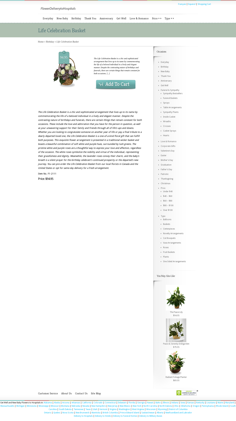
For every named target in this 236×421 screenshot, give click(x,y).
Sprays (166, 103)
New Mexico (125, 406)
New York (137, 406)
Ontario (47, 413)
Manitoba (96, 413)
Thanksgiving (167, 179)
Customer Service (48, 393)
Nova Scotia (68, 413)
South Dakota (65, 409)
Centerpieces (169, 229)
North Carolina (150, 406)
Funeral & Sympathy (170, 90)
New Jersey (113, 406)
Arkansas (76, 403)
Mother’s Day (167, 160)
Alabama (48, 403)
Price (156, 18)
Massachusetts (7, 406)
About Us (66, 393)
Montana (65, 406)
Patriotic (165, 174)
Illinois (166, 403)
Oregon (196, 406)
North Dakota (165, 406)
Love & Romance (139, 18)
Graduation (166, 165)
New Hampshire (98, 406)
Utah (95, 409)
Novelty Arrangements (173, 233)
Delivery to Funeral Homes (125, 416)
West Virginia (138, 409)
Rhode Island (222, 406)
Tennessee (78, 409)
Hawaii (150, 403)
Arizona (65, 403)
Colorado (98, 403)
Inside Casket (169, 117)
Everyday (48, 18)
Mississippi (44, 406)
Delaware (122, 403)
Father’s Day (166, 169)
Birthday (76, 18)
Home (41, 41)
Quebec (56, 413)
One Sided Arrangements (174, 261)
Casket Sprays (169, 131)
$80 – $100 (168, 205)
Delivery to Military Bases (150, 416)
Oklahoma (185, 406)
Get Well (121, 18)
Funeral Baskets (170, 98)
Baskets (166, 224)
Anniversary (106, 18)
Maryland (229, 403)
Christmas (165, 183)
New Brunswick (82, 413)
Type (169, 18)
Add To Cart (117, 84)
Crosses (167, 126)
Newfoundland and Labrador (178, 413)
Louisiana (210, 403)
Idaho (158, 403)
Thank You (90, 18)
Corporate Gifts (168, 146)
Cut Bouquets (169, 238)
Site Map (96, 393)
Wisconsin (151, 409)
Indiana (174, 403)
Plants (166, 257)
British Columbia (110, 413)
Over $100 (168, 210)
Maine (220, 403)
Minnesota (32, 406)
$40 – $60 (167, 196)
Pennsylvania (208, 406)
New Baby (62, 18)
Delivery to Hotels (103, 416)
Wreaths (167, 121)
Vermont (103, 409)
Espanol (191, 4)
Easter (163, 155)
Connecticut (110, 403)
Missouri (55, 406)
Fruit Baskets (169, 252)
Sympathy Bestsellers (172, 93)
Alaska (57, 403)
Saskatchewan (148, 413)
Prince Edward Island (129, 413)
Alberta (160, 413)
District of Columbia (178, 409)
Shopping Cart (204, 4)
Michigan (20, 406)
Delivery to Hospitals (83, 416)
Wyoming (162, 409)
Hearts (166, 135)
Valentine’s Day (167, 151)
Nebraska (76, 406)
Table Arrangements (172, 107)
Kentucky (200, 403)
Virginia (113, 409)
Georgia (141, 403)
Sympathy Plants (170, 112)
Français (182, 4)
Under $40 (168, 191)
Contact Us (81, 393)
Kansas (190, 403)
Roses (166, 247)
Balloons (167, 219)
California (86, 403)
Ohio (176, 406)
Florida (132, 403)
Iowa (182, 403)
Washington (124, 409)
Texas (88, 409)
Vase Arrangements (172, 243)
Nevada (85, 406)
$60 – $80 (167, 201)
